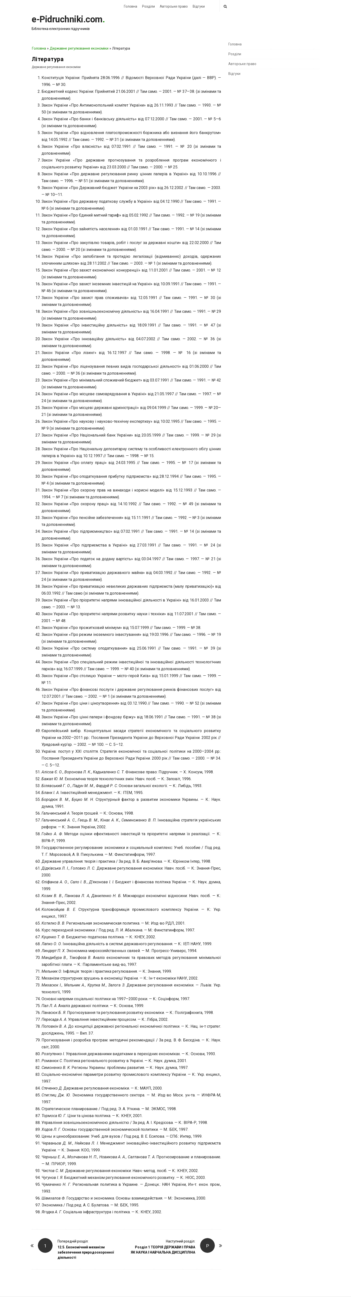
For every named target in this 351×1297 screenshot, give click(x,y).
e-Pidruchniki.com (67, 19)
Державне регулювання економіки (79, 48)
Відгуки (199, 6)
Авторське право (174, 6)
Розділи (148, 6)
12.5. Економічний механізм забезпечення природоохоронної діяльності (86, 1252)
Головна (130, 6)
